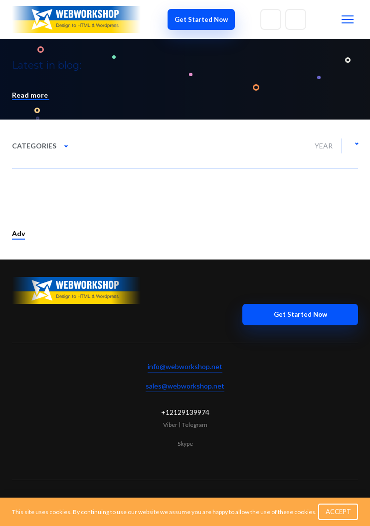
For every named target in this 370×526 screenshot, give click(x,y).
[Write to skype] (295, 19)
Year (324, 145)
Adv (18, 233)
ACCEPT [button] (338, 512)
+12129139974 (185, 412)
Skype (185, 443)
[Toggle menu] (347, 19)
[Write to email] (270, 19)
